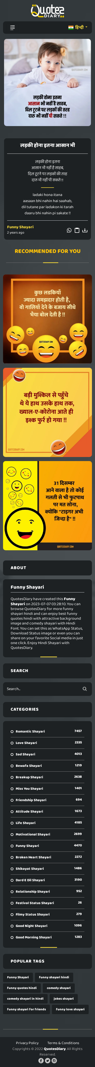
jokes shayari (64, 998)
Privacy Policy (27, 1043)
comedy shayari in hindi (25, 998)
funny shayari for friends (26, 1009)
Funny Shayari (20, 227)
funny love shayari (70, 1009)
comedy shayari (59, 988)
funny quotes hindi (22, 988)
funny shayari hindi (54, 977)
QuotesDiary (55, 1049)
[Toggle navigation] (12, 27)
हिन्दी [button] (76, 27)
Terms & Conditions (63, 1043)
